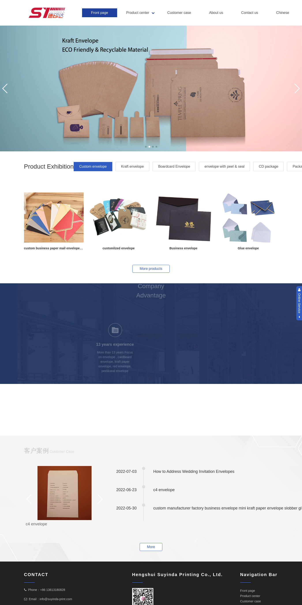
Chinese (282, 13)
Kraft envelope (132, 166)
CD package (268, 166)
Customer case (179, 13)
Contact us (249, 13)
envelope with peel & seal (224, 166)
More (151, 547)
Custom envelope (93, 166)
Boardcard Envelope (174, 166)
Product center (137, 13)
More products (151, 269)
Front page (99, 13)
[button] (146, 147)
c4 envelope (36, 524)
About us (216, 13)
